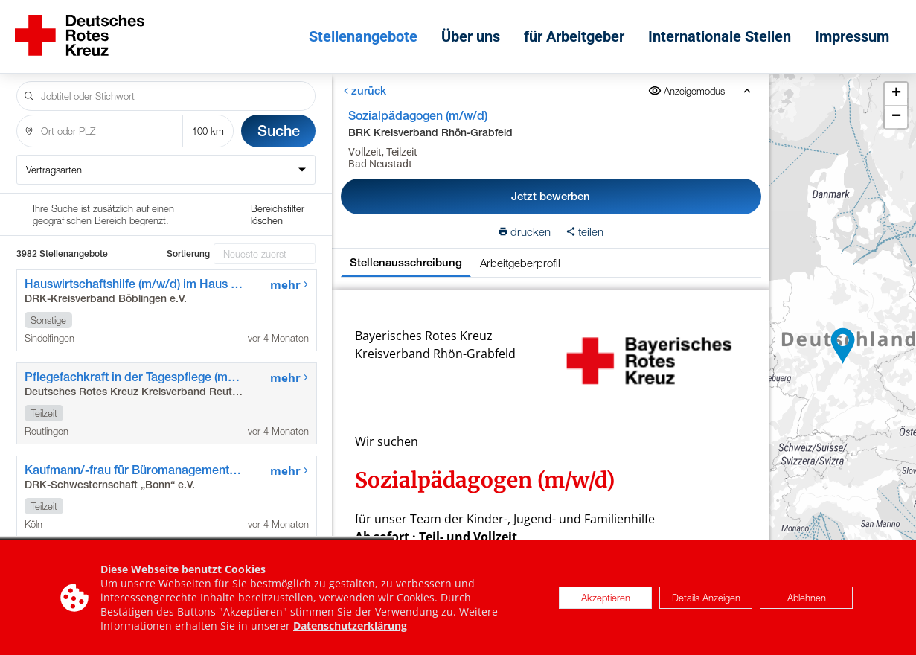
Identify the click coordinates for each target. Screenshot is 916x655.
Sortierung (188, 254)
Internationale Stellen (719, 36)
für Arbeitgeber (574, 36)
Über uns (470, 36)
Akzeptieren (605, 598)
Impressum (852, 36)
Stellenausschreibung (406, 262)
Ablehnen (806, 598)
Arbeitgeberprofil (520, 262)
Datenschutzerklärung (350, 626)
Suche (278, 130)
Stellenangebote (363, 36)
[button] (843, 346)
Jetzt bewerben (551, 196)
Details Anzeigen (706, 598)
